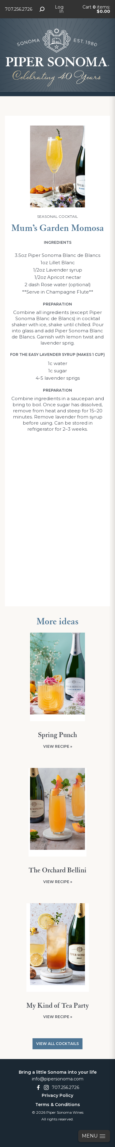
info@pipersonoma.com (57, 1079)
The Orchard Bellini (57, 870)
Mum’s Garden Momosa (57, 228)
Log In (59, 9)
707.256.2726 (18, 9)
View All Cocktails (57, 1043)
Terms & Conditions (57, 1104)
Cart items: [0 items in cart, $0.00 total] (96, 9)
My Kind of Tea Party (57, 1006)
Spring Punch (57, 735)
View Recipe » (57, 746)
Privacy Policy (57, 1095)
